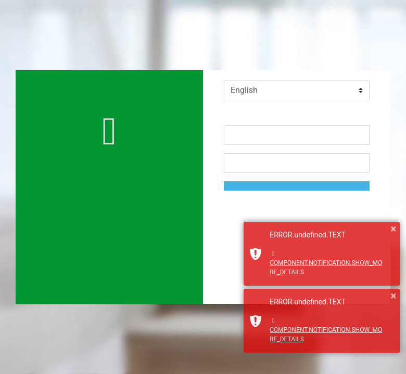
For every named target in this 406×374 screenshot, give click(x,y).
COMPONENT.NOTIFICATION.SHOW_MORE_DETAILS (326, 263)
